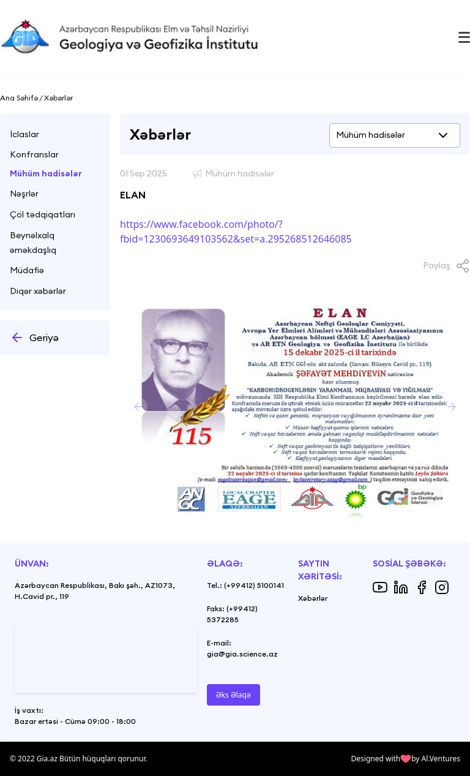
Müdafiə (27, 270)
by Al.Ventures (435, 758)
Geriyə (34, 337)
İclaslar (24, 134)
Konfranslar (34, 154)
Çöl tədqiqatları (42, 214)
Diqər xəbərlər (38, 290)
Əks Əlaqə (233, 695)
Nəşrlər (24, 193)
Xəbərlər (312, 598)
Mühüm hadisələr (46, 173)
